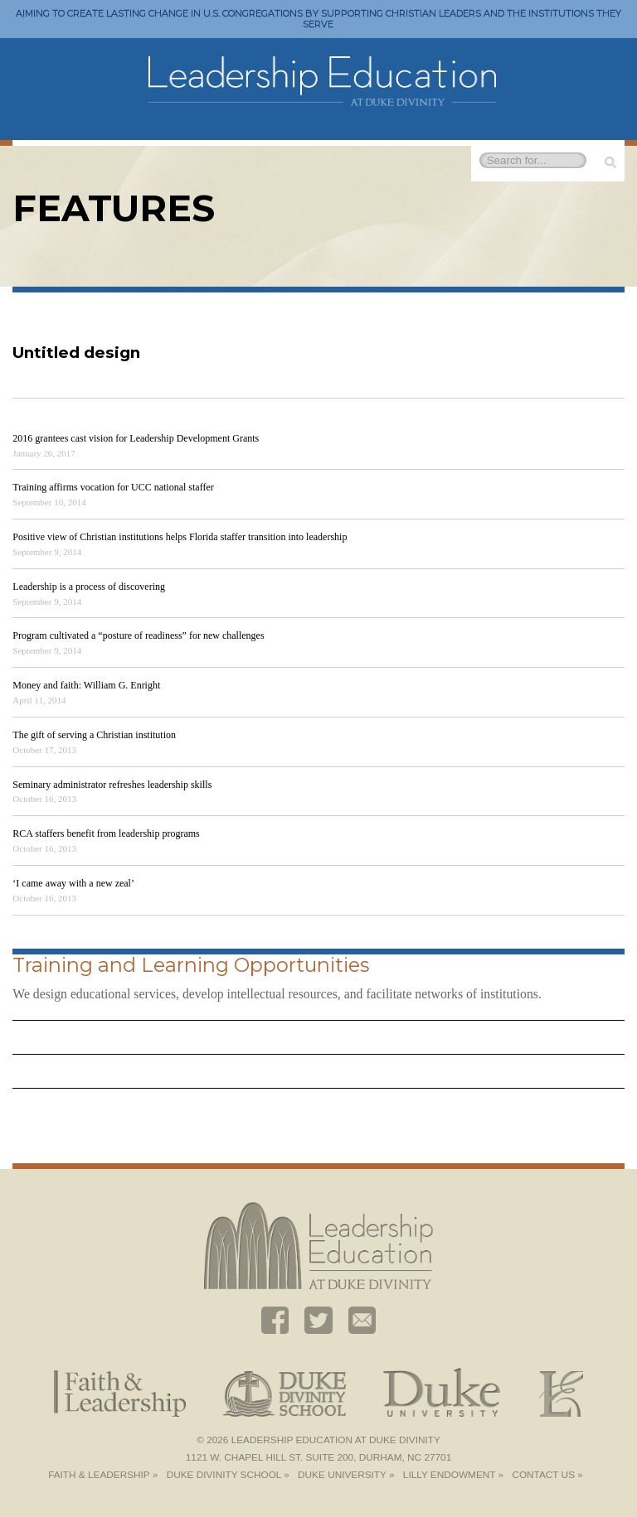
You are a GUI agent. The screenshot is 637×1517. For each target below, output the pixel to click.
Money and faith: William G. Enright (86, 685)
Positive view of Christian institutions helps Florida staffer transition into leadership (179, 537)
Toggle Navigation (603, 63)
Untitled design (76, 352)
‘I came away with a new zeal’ (73, 883)
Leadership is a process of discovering (88, 586)
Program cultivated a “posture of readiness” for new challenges (138, 635)
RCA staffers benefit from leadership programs (105, 833)
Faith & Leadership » (103, 1475)
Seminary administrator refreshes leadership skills (112, 784)
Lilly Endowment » (453, 1475)
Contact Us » (547, 1475)
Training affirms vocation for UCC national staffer (112, 487)
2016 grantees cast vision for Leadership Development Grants (135, 438)
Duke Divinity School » (228, 1475)
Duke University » (346, 1475)
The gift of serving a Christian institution (94, 735)
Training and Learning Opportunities (190, 965)
